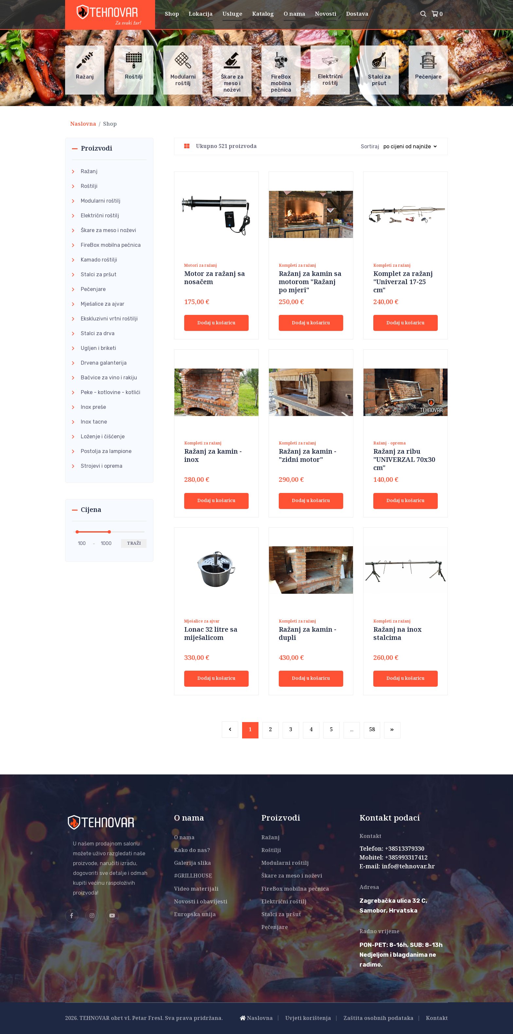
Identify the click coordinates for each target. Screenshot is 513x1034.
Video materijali (196, 889)
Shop (172, 14)
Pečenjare (93, 289)
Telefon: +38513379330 (392, 849)
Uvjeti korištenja (308, 1018)
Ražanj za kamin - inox (213, 455)
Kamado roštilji (99, 260)
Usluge (232, 14)
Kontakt (437, 1018)
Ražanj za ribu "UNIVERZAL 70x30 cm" (404, 460)
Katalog (263, 14)
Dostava (357, 14)
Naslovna (83, 124)
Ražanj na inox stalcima (397, 634)
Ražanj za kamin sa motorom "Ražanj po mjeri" (310, 282)
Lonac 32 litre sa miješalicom (211, 634)
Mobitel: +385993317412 (394, 858)
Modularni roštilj (100, 201)
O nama (294, 14)
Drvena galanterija (104, 363)
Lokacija (201, 14)
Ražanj (89, 171)
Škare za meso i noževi (108, 230)
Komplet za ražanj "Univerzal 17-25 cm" (403, 282)
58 (372, 729)
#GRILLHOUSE (193, 876)
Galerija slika (192, 863)
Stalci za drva (98, 333)
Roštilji (89, 186)
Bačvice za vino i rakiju (109, 377)
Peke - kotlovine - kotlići (110, 392)
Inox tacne (94, 422)
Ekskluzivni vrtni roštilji (109, 319)
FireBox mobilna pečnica (111, 245)
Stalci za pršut (98, 274)
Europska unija (195, 914)
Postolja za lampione (106, 451)
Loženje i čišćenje (103, 436)
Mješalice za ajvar (102, 304)
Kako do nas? (192, 850)
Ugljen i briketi (98, 348)
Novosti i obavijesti (200, 901)
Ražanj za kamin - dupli (307, 634)
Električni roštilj (100, 215)
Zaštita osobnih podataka (379, 1018)
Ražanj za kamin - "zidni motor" (307, 455)
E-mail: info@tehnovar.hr (397, 867)
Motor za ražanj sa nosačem (214, 278)
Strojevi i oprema (101, 466)
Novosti (325, 14)
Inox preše (93, 407)
